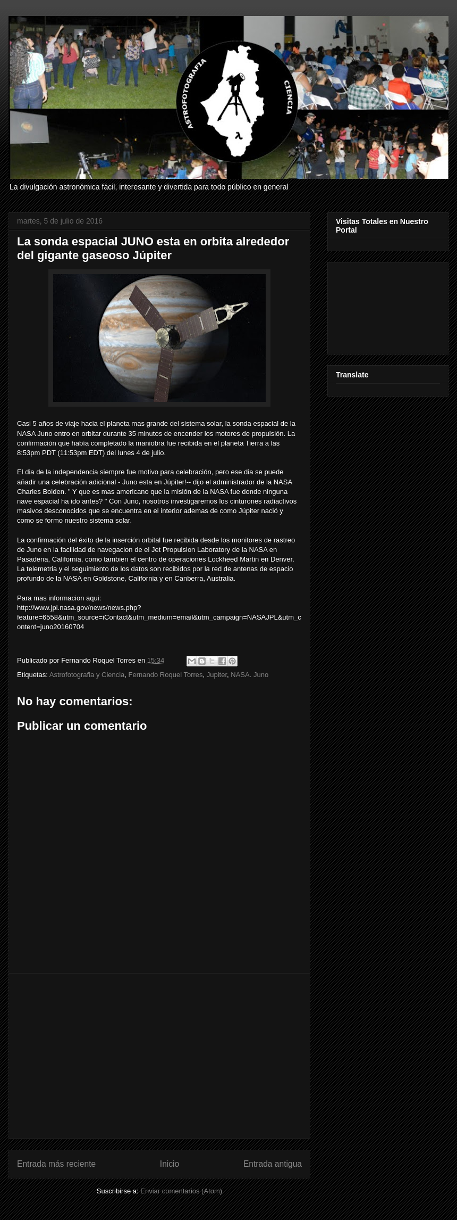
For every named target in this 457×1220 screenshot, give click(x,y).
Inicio (169, 1163)
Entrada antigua (272, 1163)
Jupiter (217, 675)
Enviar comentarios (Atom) (181, 1191)
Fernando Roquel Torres (166, 675)
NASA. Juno (249, 675)
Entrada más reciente (56, 1163)
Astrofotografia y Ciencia (87, 675)
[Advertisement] (159, 1056)
